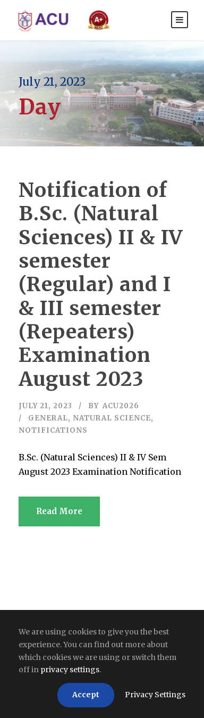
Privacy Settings (155, 694)
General (48, 418)
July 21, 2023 (45, 405)
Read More (59, 511)
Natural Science (112, 418)
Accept (85, 694)
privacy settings (69, 669)
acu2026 (121, 405)
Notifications (53, 430)
